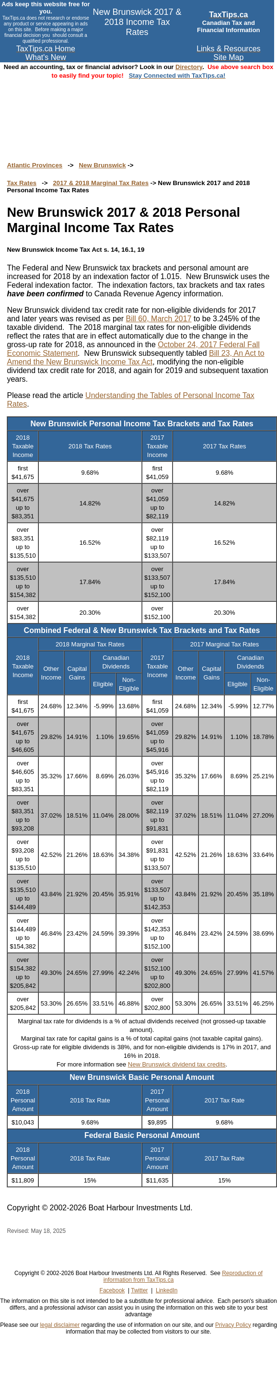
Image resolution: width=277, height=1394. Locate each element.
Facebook (112, 1290)
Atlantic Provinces (34, 165)
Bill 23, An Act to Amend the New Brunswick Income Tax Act (135, 357)
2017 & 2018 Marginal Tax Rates (101, 183)
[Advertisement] (138, 111)
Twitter (139, 1290)
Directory (188, 66)
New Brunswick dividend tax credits (177, 1064)
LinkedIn (166, 1290)
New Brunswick (102, 165)
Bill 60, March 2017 (159, 319)
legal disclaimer (60, 1325)
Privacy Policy (233, 1325)
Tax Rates (21, 183)
